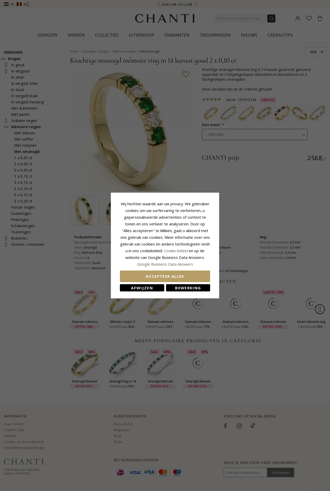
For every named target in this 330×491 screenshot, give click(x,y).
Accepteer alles (165, 276)
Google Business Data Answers (165, 264)
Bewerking (188, 287)
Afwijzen (142, 287)
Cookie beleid (176, 250)
